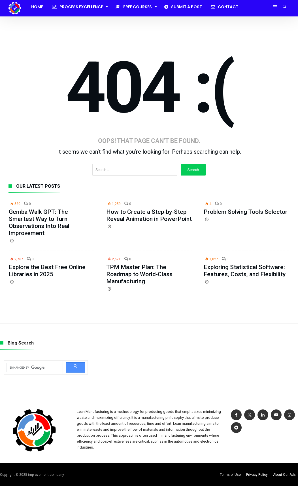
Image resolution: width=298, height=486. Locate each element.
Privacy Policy (257, 475)
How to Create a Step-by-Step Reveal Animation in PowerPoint (149, 215)
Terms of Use (230, 475)
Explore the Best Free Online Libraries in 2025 (47, 271)
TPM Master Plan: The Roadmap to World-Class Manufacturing (139, 274)
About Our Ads (284, 475)
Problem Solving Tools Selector (246, 211)
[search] (30, 367)
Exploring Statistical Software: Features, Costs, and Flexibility (245, 271)
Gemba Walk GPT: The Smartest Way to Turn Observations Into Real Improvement (39, 222)
